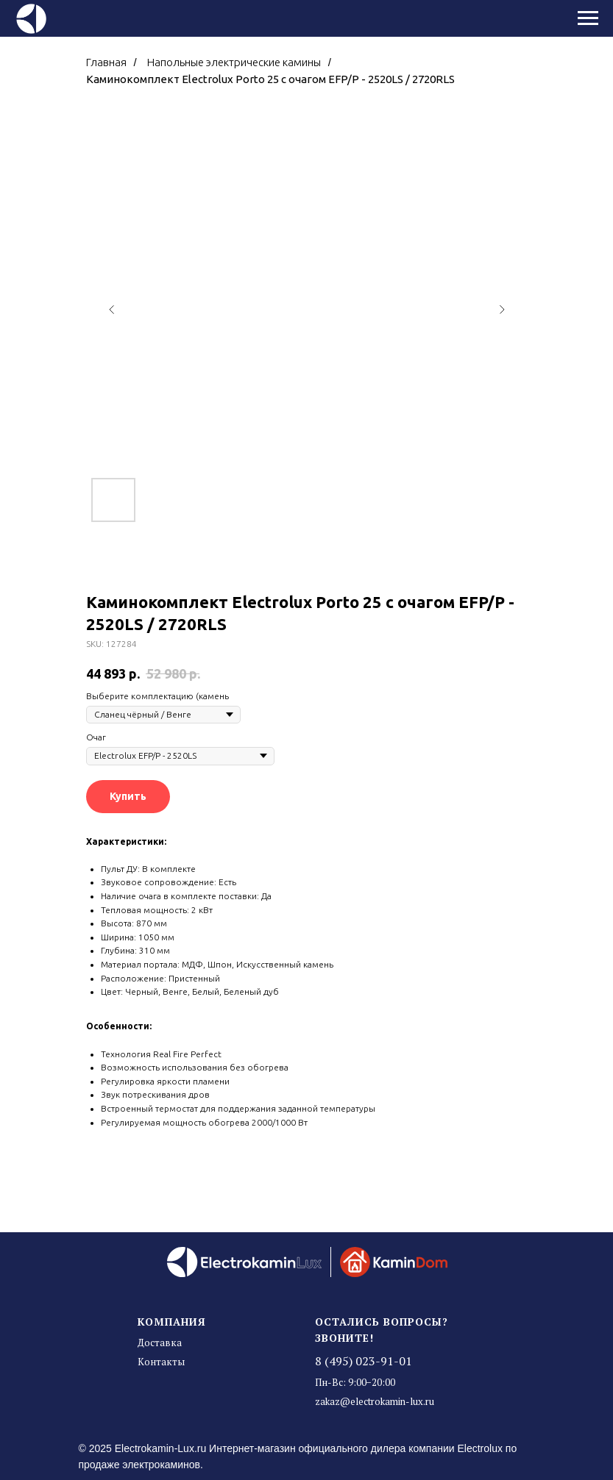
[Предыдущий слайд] (112, 309)
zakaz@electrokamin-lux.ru (374, 1401)
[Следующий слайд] (502, 309)
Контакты (161, 1361)
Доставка (160, 1342)
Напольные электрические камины (234, 62)
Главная (106, 62)
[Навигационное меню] (588, 18)
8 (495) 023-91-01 (363, 1361)
